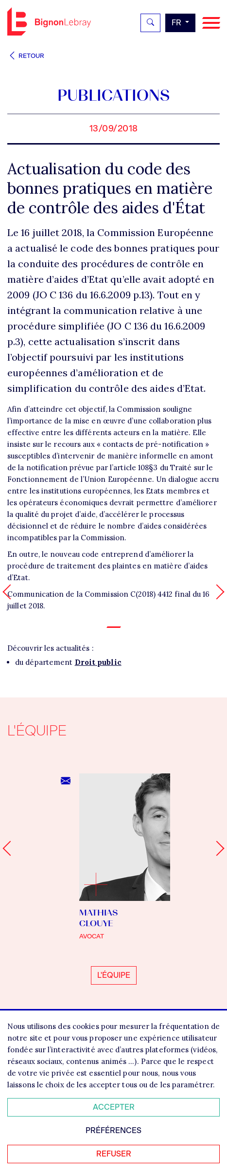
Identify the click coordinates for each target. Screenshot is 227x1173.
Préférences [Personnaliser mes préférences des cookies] (113, 1130)
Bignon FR (49, 21)
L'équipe (113, 975)
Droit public (98, 662)
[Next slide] (216, 848)
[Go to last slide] (9, 848)
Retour (25, 55)
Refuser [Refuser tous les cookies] (113, 1153)
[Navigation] (211, 23)
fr (177, 22)
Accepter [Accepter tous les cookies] (114, 1107)
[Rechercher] (150, 23)
